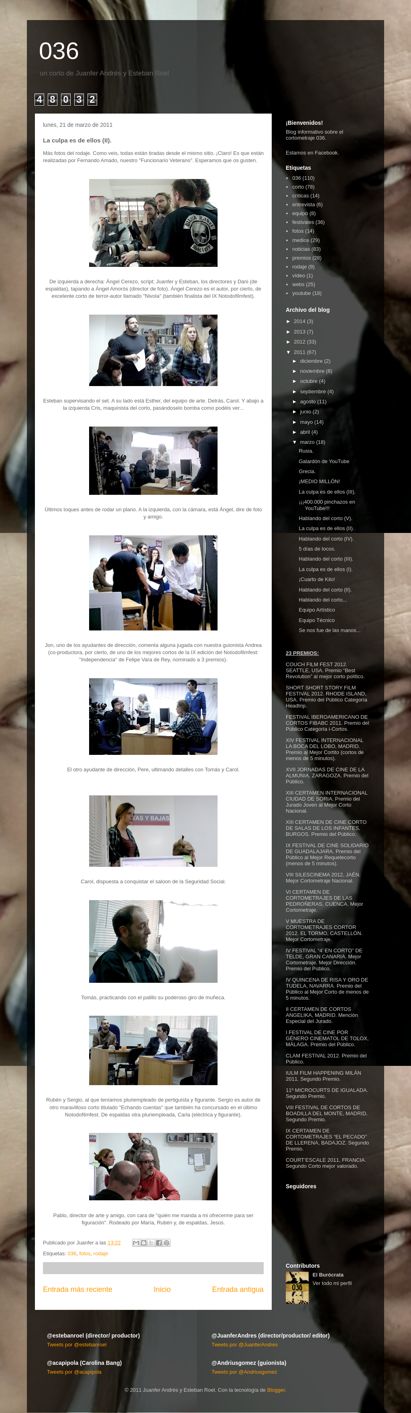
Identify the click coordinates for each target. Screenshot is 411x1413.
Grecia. (307, 471)
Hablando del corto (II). (325, 590)
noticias (301, 249)
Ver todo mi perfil (332, 1283)
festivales (303, 222)
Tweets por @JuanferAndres (245, 1345)
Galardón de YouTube (324, 461)
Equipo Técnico (316, 620)
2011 (299, 352)
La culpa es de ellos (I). (325, 569)
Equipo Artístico (317, 610)
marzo (307, 442)
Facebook (326, 153)
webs (298, 284)
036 (59, 50)
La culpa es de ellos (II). (326, 528)
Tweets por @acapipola (74, 1372)
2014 (299, 321)
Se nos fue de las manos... (329, 630)
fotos (84, 1253)
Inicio (162, 1289)
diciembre (311, 361)
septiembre (313, 391)
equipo (300, 213)
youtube (301, 293)
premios (301, 258)
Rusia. (306, 451)
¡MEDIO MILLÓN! (319, 481)
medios (300, 240)
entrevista (303, 204)
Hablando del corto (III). (326, 559)
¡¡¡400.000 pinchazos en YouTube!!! (327, 505)
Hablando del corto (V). (325, 518)
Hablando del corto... (323, 600)
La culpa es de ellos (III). (327, 492)
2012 (299, 342)
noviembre (312, 371)
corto (298, 187)
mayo (306, 422)
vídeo (298, 275)
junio (305, 412)
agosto (308, 401)
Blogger (276, 1390)
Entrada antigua (238, 1289)
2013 (299, 332)
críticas (300, 196)
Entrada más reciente (77, 1289)
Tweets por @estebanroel (76, 1345)
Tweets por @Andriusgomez (244, 1372)
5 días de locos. (317, 549)
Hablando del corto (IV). (326, 539)
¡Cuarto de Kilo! (317, 579)
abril (305, 432)
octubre (308, 381)
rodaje (101, 1253)
